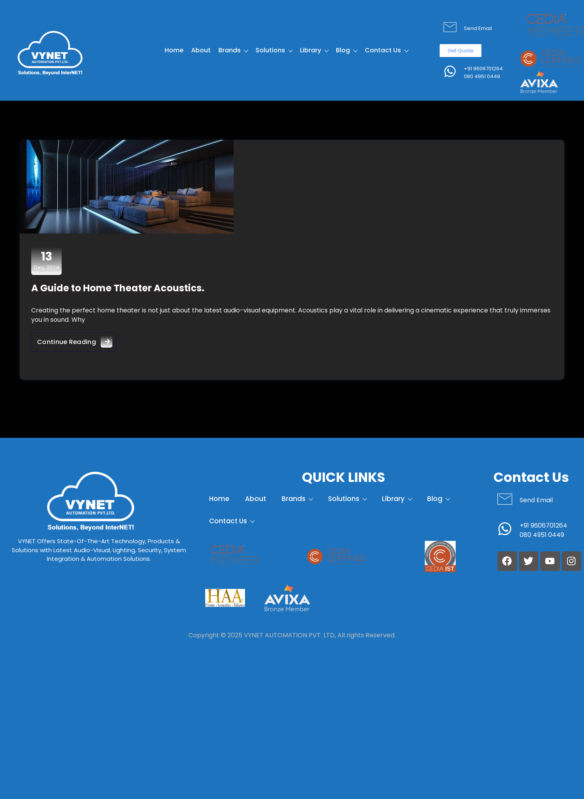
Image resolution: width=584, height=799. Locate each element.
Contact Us (386, 50)
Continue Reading (76, 340)
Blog (346, 50)
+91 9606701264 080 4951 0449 (483, 72)
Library (314, 50)
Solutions (274, 50)
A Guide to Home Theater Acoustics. (117, 288)
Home (174, 50)
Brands (233, 50)
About (201, 50)
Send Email (478, 28)
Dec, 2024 (46, 260)
